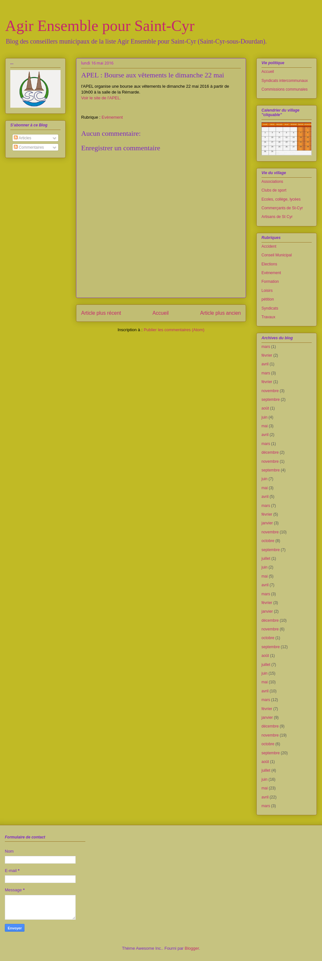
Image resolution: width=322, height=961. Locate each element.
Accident (268, 246)
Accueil (161, 313)
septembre (270, 399)
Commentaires (29, 147)
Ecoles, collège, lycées (280, 199)
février (266, 355)
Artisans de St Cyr (277, 216)
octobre (267, 541)
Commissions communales (284, 89)
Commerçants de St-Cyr (282, 208)
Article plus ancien (220, 313)
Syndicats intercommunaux (284, 80)
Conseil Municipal (276, 255)
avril (265, 364)
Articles (22, 138)
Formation (270, 281)
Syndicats (269, 308)
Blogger (192, 948)
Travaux (268, 317)
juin (264, 417)
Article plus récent (101, 313)
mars (265, 346)
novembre (270, 391)
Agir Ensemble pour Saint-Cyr (99, 25)
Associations (272, 181)
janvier (267, 523)
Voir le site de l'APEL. (101, 97)
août (265, 408)
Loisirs (267, 290)
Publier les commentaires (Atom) (174, 329)
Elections (269, 264)
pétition (267, 299)
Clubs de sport (273, 190)
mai (264, 426)
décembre (270, 452)
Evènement (112, 117)
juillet (265, 558)
